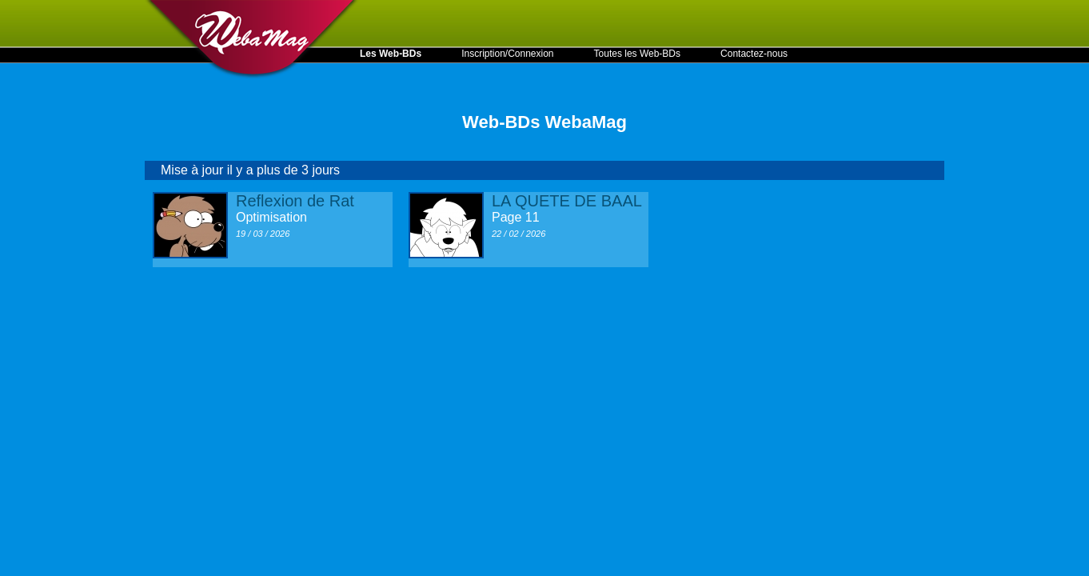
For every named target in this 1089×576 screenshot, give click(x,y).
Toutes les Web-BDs (637, 53)
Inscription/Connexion (507, 53)
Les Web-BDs (390, 53)
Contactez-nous (754, 53)
